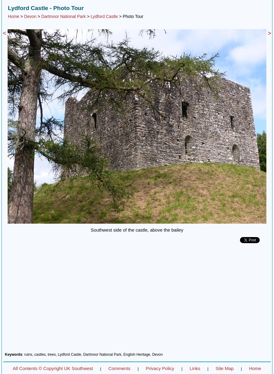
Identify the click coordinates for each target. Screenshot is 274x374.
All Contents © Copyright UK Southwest (53, 368)
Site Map (225, 368)
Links (194, 368)
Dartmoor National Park (63, 16)
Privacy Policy (160, 368)
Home (13, 16)
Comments (119, 368)
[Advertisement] (137, 300)
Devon (30, 16)
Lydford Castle (104, 16)
